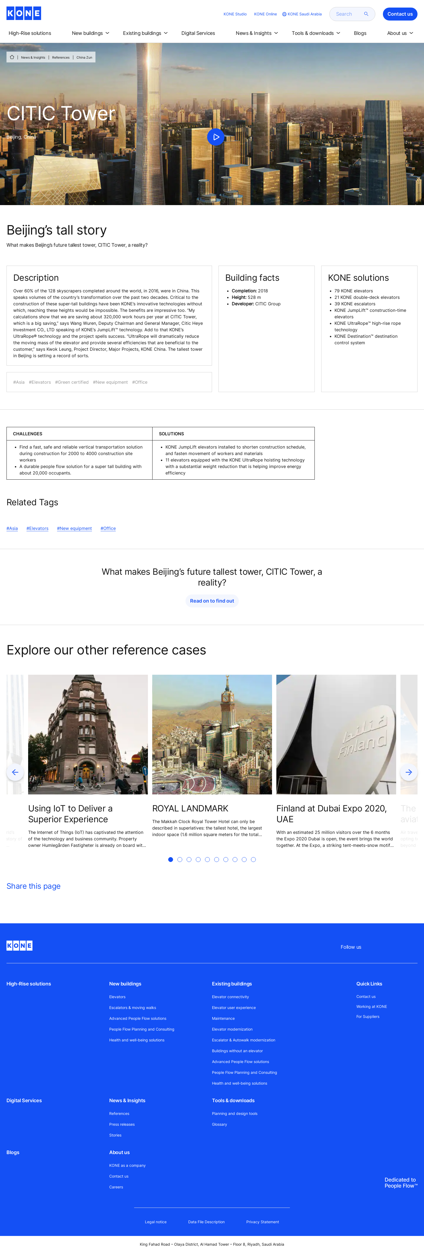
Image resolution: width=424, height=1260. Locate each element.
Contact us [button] (400, 14)
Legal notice (156, 1221)
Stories (115, 1135)
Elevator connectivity (230, 996)
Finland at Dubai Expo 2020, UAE (331, 813)
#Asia (12, 528)
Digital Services (24, 1100)
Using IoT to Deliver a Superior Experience (70, 813)
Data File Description (206, 1221)
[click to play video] (215, 137)
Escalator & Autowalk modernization (243, 1040)
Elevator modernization (232, 1029)
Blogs (12, 1152)
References (60, 57)
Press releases (122, 1124)
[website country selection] (301, 14)
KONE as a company (127, 1165)
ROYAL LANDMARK (190, 808)
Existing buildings (232, 984)
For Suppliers (367, 1016)
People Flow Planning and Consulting (141, 1029)
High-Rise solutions (28, 984)
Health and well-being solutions (136, 1040)
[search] (349, 14)
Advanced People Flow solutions (137, 1018)
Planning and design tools (234, 1113)
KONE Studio (235, 14)
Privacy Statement (262, 1221)
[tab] (170, 866)
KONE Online (265, 14)
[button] (34, 33)
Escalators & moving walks (132, 1007)
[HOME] (12, 57)
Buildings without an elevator (237, 1050)
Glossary (219, 1124)
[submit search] (366, 14)
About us (119, 1152)
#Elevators (37, 528)
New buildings (125, 984)
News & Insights (33, 57)
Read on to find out (212, 601)
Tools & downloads (233, 1100)
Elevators (117, 996)
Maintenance (223, 1018)
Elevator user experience (234, 1007)
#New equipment (74, 528)
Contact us (118, 1176)
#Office (108, 528)
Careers (116, 1187)
